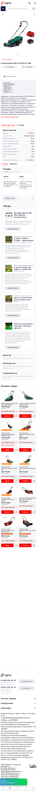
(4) (5, 517)
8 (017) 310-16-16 (8, 687)
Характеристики (8, 125)
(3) (23, 517)
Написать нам (26, 688)
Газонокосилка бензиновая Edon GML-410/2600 (27, 498)
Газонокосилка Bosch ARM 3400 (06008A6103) (9, 404)
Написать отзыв (9, 198)
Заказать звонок (26, 681)
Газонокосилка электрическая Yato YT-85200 (8, 499)
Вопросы (13, 164)
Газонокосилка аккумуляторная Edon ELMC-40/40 (7, 530)
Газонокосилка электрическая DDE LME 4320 (26, 434)
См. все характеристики (10, 117)
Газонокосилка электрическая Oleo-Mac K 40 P (27, 530)
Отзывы (5, 164)
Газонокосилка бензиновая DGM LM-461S (27, 404)
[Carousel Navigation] (30, 198)
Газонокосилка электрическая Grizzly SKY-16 (27, 468)
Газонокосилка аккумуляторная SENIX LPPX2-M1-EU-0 (8, 434)
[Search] (33, 8)
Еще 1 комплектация (7, 445)
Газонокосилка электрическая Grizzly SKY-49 (9, 468)
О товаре (20, 125)
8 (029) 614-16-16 (8, 680)
